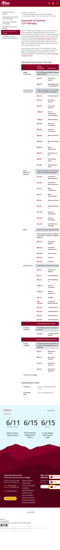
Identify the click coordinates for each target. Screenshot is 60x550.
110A (41, 303)
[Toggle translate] (53, 3)
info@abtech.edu (12, 491)
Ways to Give (10, 498)
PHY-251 (39, 315)
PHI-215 (39, 159)
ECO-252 (39, 182)
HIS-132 (39, 206)
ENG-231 (39, 123)
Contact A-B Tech (27, 493)
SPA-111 (39, 363)
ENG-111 (39, 78)
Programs (24, 12)
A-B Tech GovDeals (27, 495)
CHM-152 (39, 291)
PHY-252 (39, 319)
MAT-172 (39, 247)
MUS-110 (39, 147)
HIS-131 (39, 200)
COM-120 (39, 112)
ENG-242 (39, 141)
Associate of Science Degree (43, 38)
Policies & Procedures (28, 497)
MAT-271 (39, 257)
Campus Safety (26, 483)
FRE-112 (39, 357)
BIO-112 (39, 279)
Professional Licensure (28, 500)
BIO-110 (39, 270)
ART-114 (39, 100)
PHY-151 (39, 307)
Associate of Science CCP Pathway (9, 32)
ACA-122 (39, 334)
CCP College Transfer (29, 16)
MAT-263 (39, 253)
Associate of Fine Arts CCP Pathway (9, 27)
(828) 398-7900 (12, 485)
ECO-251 (39, 176)
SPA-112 (39, 369)
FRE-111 (39, 351)
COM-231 (39, 119)
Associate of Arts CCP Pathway (8, 13)
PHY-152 (39, 311)
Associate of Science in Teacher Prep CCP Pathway (10, 37)
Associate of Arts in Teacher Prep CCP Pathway (10, 18)
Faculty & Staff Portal (28, 490)
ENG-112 (39, 84)
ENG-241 (39, 135)
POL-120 (39, 212)
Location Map (31, 512)
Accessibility (25, 488)
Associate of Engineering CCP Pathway (9, 22)
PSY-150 (39, 218)
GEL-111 (39, 297)
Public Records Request (28, 502)
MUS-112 (39, 153)
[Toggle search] (49, 3)
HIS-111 (39, 188)
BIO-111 (39, 275)
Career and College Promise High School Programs (37, 14)
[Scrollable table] (40, 221)
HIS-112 (39, 194)
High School (32, 12)
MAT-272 (39, 261)
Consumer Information (28, 485)
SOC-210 (39, 224)
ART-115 (39, 106)
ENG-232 (39, 129)
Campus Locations (27, 480)
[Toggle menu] (57, 3)
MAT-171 (39, 241)
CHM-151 (39, 285)
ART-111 (39, 96)
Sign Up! (52, 486)
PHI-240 (39, 165)
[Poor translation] (5, 525)
